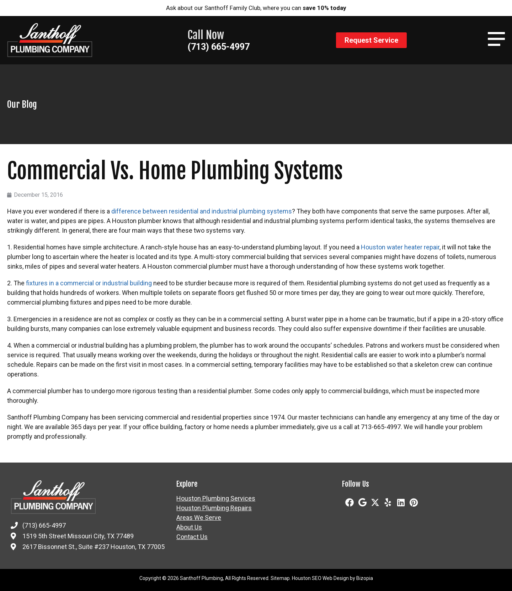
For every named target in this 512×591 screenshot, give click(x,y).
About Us (189, 527)
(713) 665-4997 (218, 47)
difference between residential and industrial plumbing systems (201, 211)
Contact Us (192, 536)
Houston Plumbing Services (215, 498)
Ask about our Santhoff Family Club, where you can (256, 7)
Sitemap (280, 578)
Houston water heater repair (400, 247)
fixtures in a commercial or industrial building (89, 283)
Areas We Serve (198, 517)
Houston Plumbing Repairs (214, 508)
